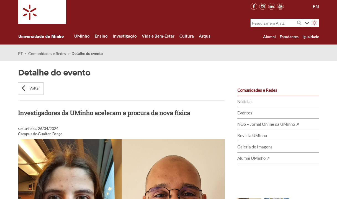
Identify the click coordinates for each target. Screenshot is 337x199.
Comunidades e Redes (47, 53)
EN (316, 6)
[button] (31, 88)
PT (20, 53)
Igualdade (310, 36)
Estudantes (289, 36)
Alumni (269, 36)
